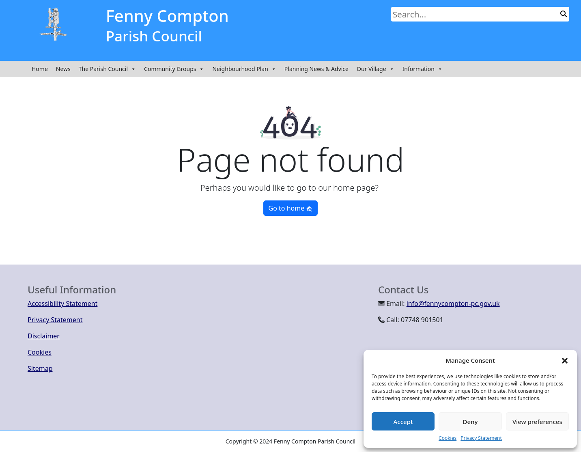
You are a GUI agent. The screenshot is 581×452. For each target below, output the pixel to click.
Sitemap (40, 368)
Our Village (375, 69)
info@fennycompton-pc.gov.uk (453, 303)
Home (40, 69)
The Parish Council (107, 69)
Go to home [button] (291, 208)
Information (422, 69)
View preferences (537, 422)
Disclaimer (44, 335)
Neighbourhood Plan (244, 69)
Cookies (447, 438)
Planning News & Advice (316, 69)
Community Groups (174, 69)
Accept (403, 422)
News (63, 69)
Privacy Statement (481, 438)
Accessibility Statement (62, 303)
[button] (565, 360)
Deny (470, 422)
